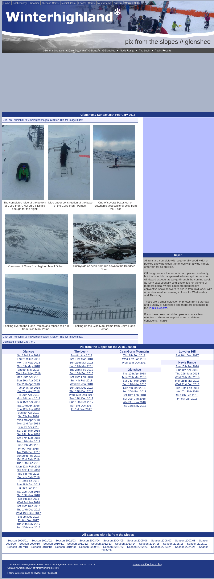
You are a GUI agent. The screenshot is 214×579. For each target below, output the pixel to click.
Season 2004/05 (113, 540)
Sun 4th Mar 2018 (134, 387)
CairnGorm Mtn (77, 50)
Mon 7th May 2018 (28, 362)
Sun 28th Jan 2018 (28, 484)
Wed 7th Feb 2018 (187, 391)
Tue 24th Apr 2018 (28, 387)
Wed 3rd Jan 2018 (28, 502)
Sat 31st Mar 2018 (28, 430)
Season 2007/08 (185, 540)
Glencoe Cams (50, 3)
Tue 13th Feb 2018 (28, 463)
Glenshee (109, 50)
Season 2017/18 (17, 546)
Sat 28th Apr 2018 (28, 384)
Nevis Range (127, 50)
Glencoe (95, 50)
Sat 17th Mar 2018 (28, 437)
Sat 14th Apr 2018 (28, 405)
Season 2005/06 (137, 540)
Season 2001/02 (41, 540)
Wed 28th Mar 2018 (187, 377)
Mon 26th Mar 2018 (134, 377)
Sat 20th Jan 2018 (28, 491)
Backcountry (20, 3)
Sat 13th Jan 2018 (28, 495)
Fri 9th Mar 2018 (28, 448)
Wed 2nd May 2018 (28, 373)
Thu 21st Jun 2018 (28, 359)
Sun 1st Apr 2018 (28, 427)
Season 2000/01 (17, 540)
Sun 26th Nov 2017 (28, 527)
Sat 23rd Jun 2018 (28, 355)
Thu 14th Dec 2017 (28, 509)
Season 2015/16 (173, 543)
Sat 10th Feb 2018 (28, 470)
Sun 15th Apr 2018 (28, 402)
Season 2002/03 (65, 540)
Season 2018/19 (41, 546)
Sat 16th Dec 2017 (28, 506)
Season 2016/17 (197, 543)
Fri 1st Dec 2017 (81, 409)
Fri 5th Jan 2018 (187, 398)
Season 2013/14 (125, 543)
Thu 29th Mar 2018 (187, 373)
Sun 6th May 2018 (28, 366)
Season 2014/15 (149, 543)
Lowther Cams (86, 3)
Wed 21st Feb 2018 (187, 384)
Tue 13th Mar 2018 (28, 441)
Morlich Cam (68, 3)
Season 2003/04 (89, 540)
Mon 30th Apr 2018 (28, 376)
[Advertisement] (108, 82)
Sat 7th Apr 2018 (28, 416)
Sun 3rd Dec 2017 (81, 405)
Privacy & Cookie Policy (147, 564)
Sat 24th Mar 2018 (28, 434)
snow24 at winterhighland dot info (41, 568)
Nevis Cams (104, 3)
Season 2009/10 (29, 543)
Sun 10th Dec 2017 (81, 402)
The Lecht (144, 50)
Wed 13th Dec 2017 (28, 513)
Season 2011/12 (77, 543)
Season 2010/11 (53, 543)
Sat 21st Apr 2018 (28, 391)
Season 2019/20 (65, 546)
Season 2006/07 (161, 540)
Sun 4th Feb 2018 (28, 477)
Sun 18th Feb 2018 (81, 373)
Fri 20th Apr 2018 (28, 394)
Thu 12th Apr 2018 (28, 409)
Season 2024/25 (185, 546)
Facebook (52, 573)
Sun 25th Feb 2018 (28, 455)
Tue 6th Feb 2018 (28, 473)
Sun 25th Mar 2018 (81, 362)
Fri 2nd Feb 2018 (28, 480)
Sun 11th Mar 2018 (28, 445)
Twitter (37, 573)
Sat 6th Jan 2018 (28, 498)
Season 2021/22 (113, 546)
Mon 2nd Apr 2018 (28, 423)
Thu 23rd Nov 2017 (134, 405)
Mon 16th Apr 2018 (28, 398)
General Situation (54, 50)
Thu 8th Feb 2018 (134, 355)
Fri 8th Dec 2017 (28, 520)
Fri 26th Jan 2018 (29, 488)
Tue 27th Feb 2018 (28, 452)
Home (7, 3)
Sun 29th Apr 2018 (28, 380)
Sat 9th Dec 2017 (28, 516)
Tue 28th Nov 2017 (28, 523)
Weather (35, 3)
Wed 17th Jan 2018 (134, 359)
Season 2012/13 (101, 543)
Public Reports (163, 50)
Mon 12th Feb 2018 (28, 466)
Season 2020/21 (89, 546)
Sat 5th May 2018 (28, 369)
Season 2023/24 (161, 546)
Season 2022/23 (137, 546)
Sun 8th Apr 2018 (28, 412)
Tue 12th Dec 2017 (81, 398)
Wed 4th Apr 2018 (28, 419)
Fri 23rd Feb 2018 (28, 459)
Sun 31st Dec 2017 (81, 387)
